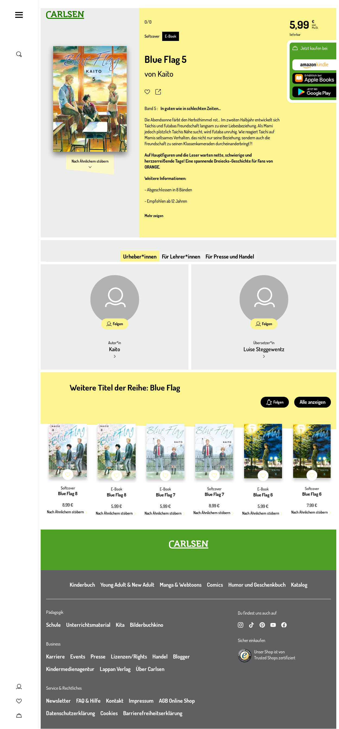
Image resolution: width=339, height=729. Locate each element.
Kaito (165, 73)
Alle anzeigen (312, 402)
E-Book (170, 36)
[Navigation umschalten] (19, 15)
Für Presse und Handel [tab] (230, 256)
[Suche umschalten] (19, 54)
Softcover (152, 36)
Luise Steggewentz (264, 349)
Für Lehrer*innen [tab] (181, 256)
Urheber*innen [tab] (139, 256)
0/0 (148, 22)
